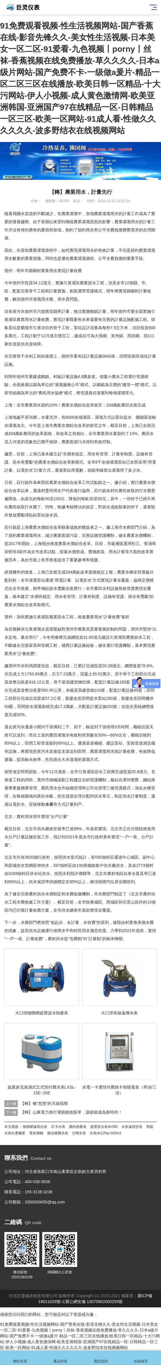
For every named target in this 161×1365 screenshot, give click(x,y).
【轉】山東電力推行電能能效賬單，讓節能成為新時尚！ (71, 1112)
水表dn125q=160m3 (105, 1133)
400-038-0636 (37, 1181)
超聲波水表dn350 (103, 1127)
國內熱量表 (77, 1127)
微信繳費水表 (57, 1133)
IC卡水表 (58, 1127)
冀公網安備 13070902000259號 (94, 1301)
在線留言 (141, 1357)
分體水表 (79, 1133)
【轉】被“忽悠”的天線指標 (44, 1103)
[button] (76, 174)
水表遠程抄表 (131, 1127)
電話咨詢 (101, 1357)
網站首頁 (20, 1357)
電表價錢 (36, 1133)
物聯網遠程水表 (35, 1127)
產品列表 (60, 1357)
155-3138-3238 (38, 1192)
